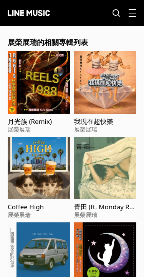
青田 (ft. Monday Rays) (103, 207)
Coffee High (26, 207)
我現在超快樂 (93, 121)
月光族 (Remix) (30, 121)
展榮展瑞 (19, 129)
